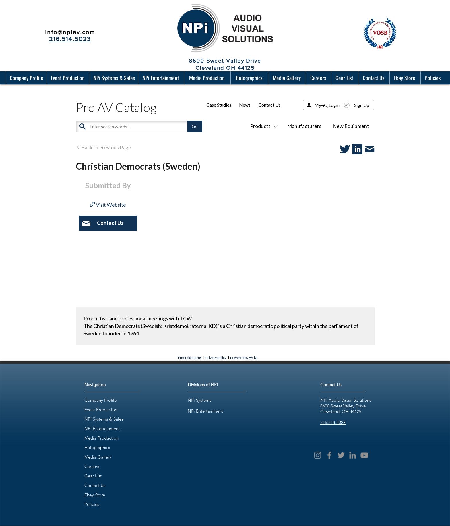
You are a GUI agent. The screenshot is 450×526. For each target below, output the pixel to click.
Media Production (101, 438)
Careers (91, 466)
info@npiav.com (70, 32)
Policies (91, 504)
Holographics (97, 447)
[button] (25, 77)
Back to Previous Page (103, 147)
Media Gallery (97, 457)
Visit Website (108, 205)
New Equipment (351, 126)
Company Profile (100, 400)
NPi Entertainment (102, 428)
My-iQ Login (327, 105)
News (245, 104)
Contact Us (269, 104)
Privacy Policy (215, 357)
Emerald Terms (190, 357)
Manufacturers (304, 126)
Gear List (93, 476)
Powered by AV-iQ (244, 357)
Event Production (100, 409)
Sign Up (361, 105)
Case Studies (218, 104)
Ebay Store (94, 495)
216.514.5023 (333, 422)
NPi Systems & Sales (103, 419)
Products (263, 126)
